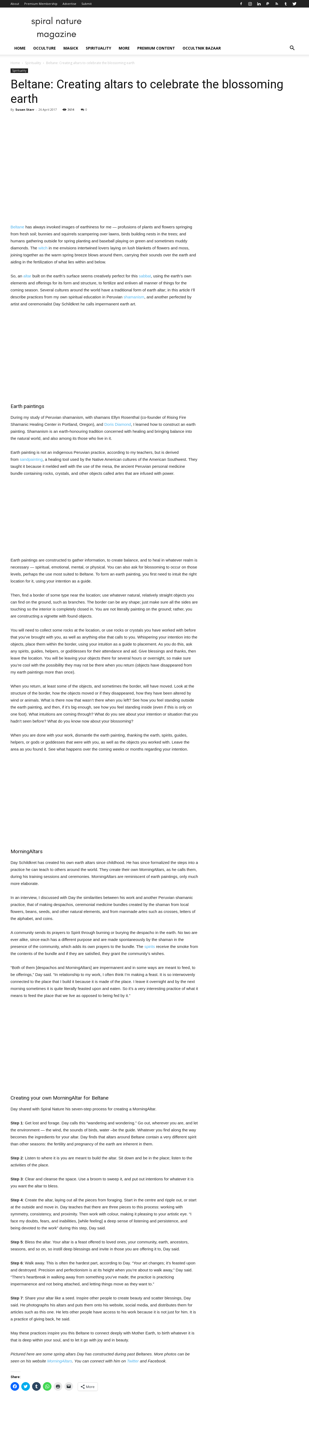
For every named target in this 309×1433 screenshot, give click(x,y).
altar (27, 276)
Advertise (69, 4)
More (124, 48)
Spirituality (98, 48)
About (15, 4)
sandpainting (31, 459)
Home (20, 48)
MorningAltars (59, 1361)
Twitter (133, 1361)
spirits (149, 946)
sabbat (145, 276)
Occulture (44, 48)
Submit (86, 4)
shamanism (133, 297)
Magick (70, 48)
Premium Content (156, 48)
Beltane (17, 227)
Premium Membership (40, 4)
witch (42, 248)
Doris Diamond (117, 424)
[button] (292, 48)
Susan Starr (24, 109)
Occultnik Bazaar (202, 48)
